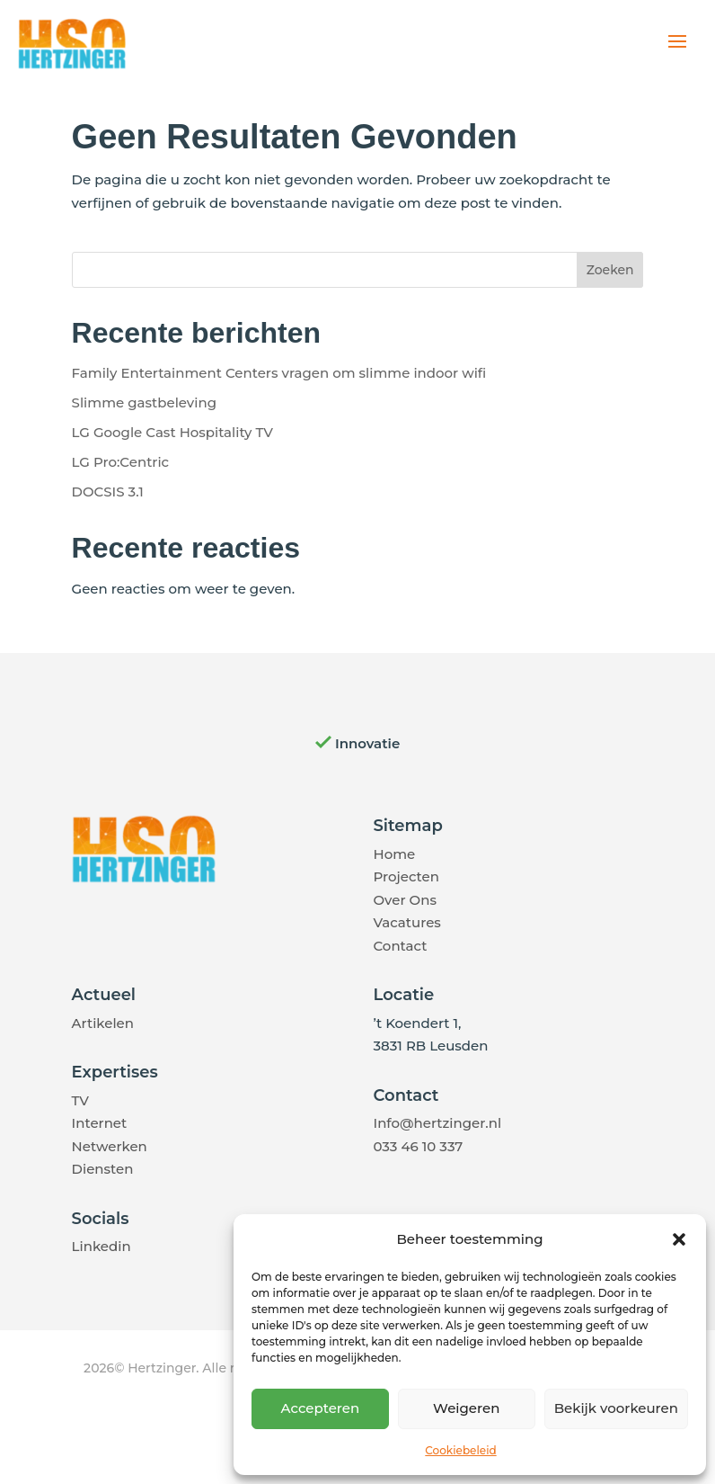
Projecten (405, 876)
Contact (400, 945)
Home (394, 854)
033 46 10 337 (418, 1146)
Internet (100, 1122)
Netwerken (109, 1146)
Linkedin (101, 1246)
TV (80, 1100)
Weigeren (466, 1408)
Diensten (103, 1168)
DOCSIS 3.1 (108, 491)
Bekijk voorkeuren (616, 1408)
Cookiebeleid (460, 1450)
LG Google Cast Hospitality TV (172, 432)
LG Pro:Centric (121, 461)
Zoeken (610, 270)
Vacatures (406, 922)
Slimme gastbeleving (144, 402)
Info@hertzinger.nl (437, 1122)
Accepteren (320, 1408)
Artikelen (103, 1023)
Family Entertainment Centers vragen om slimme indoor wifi (279, 372)
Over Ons (404, 899)
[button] (679, 1239)
